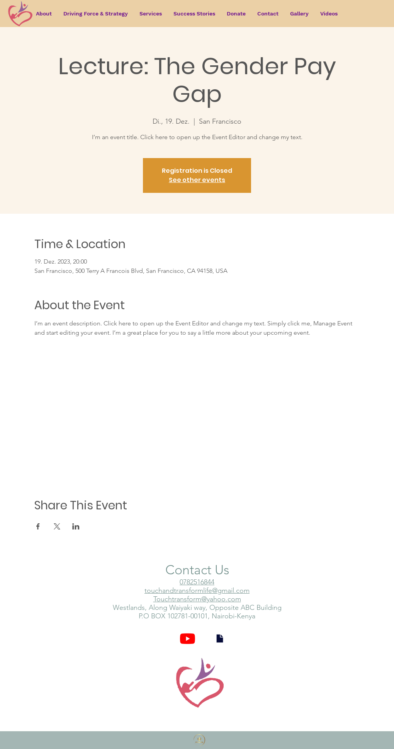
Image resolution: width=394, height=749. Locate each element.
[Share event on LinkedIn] (76, 526)
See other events (197, 179)
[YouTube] (187, 638)
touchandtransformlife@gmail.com (197, 590)
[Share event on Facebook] (38, 526)
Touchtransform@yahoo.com (197, 599)
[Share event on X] (57, 526)
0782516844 (197, 582)
